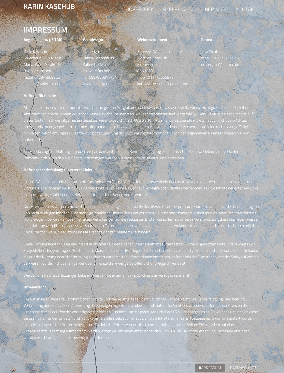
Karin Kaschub (59, 7)
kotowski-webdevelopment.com (164, 84)
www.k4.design (95, 84)
